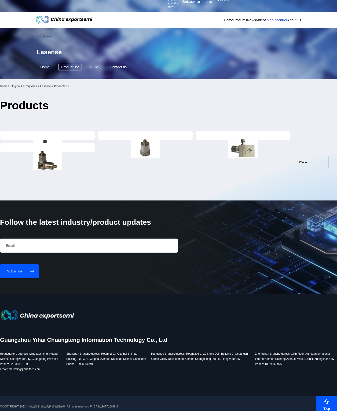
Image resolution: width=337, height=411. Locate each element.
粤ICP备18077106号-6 (146, 403)
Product (76, 93)
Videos (240, 23)
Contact (129, 93)
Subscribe (103, 7)
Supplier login (269, 7)
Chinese (289, 7)
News (224, 23)
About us (285, 23)
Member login (250, 7)
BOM (103, 93)
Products (207, 23)
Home (189, 23)
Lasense (87, 112)
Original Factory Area (66, 112)
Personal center (229, 7)
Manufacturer (261, 23)
